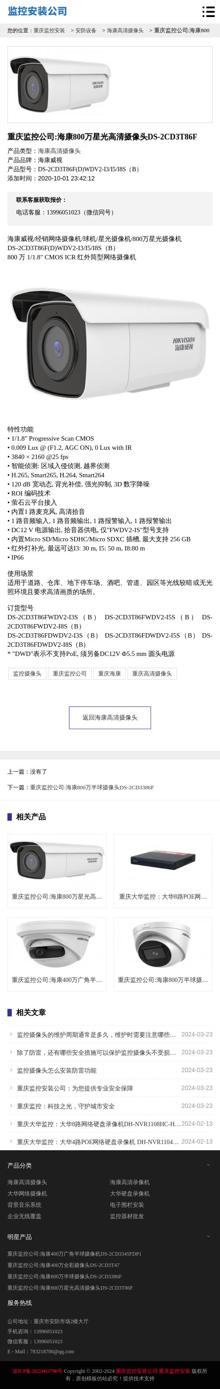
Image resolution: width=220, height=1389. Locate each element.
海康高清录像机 (130, 1182)
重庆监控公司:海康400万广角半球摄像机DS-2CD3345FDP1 (74, 1254)
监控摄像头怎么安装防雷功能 (110, 1070)
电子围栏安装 (127, 1205)
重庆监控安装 (49, 30)
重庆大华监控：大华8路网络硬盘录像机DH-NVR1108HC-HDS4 (110, 1123)
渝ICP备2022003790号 (38, 1371)
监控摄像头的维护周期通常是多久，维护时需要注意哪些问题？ (110, 1034)
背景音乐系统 (24, 1205)
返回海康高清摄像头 (110, 717)
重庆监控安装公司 (137, 1371)
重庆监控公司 (70, 673)
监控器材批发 (127, 1216)
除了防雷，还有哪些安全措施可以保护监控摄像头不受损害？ (110, 1052)
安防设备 (86, 30)
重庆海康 (109, 673)
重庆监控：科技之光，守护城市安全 (110, 1105)
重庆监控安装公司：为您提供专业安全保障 (110, 1088)
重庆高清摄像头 (152, 673)
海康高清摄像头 (125, 30)
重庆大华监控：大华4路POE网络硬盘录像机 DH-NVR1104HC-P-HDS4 (110, 1141)
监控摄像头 (27, 673)
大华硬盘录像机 (130, 1193)
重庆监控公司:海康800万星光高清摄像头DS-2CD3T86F (70, 1288)
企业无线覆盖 (24, 1216)
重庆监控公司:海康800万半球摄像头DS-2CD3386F (92, 787)
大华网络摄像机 (27, 1193)
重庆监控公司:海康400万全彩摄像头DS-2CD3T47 (63, 1265)
